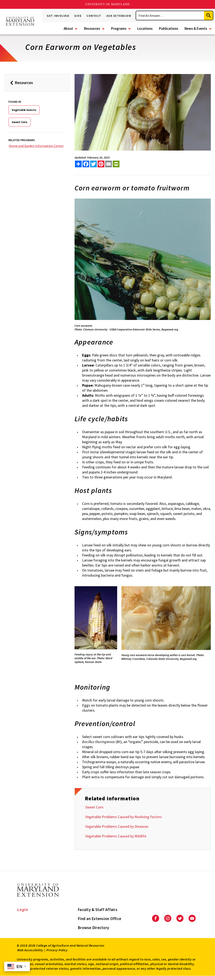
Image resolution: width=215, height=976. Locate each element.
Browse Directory (93, 927)
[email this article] (108, 164)
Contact (94, 16)
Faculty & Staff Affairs (97, 909)
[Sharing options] (78, 164)
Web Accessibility (30, 950)
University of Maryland (107, 4)
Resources (92, 28)
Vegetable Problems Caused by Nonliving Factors (123, 816)
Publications (168, 28)
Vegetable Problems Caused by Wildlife (115, 836)
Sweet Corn (19, 122)
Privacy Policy (57, 950)
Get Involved (58, 16)
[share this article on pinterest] (101, 164)
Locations (145, 28)
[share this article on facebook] (86, 164)
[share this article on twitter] (93, 164)
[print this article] (116, 164)
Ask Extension (118, 16)
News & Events (196, 28)
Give (77, 16)
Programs (118, 28)
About (68, 28)
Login (22, 909)
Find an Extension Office (99, 918)
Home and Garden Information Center (36, 146)
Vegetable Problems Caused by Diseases (116, 826)
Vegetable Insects (24, 110)
